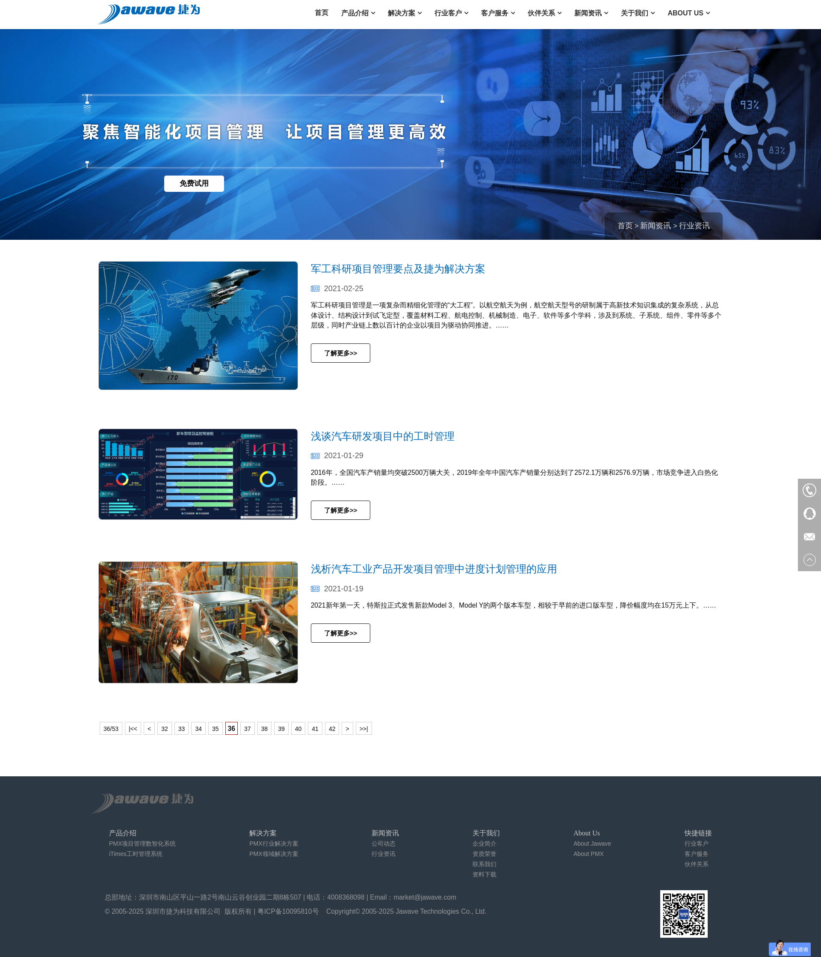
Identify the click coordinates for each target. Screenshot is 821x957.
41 (315, 728)
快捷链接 (698, 833)
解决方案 (401, 13)
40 (298, 728)
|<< (133, 728)
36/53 (110, 728)
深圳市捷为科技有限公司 (183, 911)
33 (181, 728)
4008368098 (345, 897)
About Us (685, 13)
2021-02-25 (337, 288)
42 (332, 728)
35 (215, 728)
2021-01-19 (337, 588)
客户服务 (494, 13)
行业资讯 (694, 225)
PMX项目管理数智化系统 (142, 843)
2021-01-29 (337, 455)
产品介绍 (355, 13)
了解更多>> (340, 353)
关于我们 (634, 13)
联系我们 (484, 864)
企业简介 (484, 843)
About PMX (588, 853)
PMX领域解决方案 (273, 853)
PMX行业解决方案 (273, 843)
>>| (364, 728)
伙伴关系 (541, 13)
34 (198, 728)
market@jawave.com (425, 897)
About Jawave (592, 843)
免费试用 (194, 183)
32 (164, 728)
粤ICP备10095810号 (288, 911)
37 (247, 728)
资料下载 (484, 874)
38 (264, 728)
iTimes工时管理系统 (135, 853)
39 (281, 728)
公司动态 (384, 843)
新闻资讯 (588, 13)
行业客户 (448, 13)
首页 (321, 12)
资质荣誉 (484, 853)
